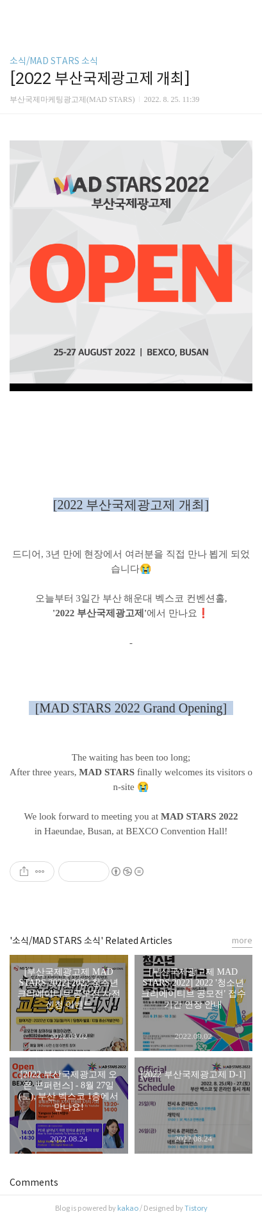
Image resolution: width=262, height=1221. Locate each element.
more (242, 940)
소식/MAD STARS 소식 (54, 61)
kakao (127, 1208)
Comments (34, 1182)
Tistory (196, 1208)
